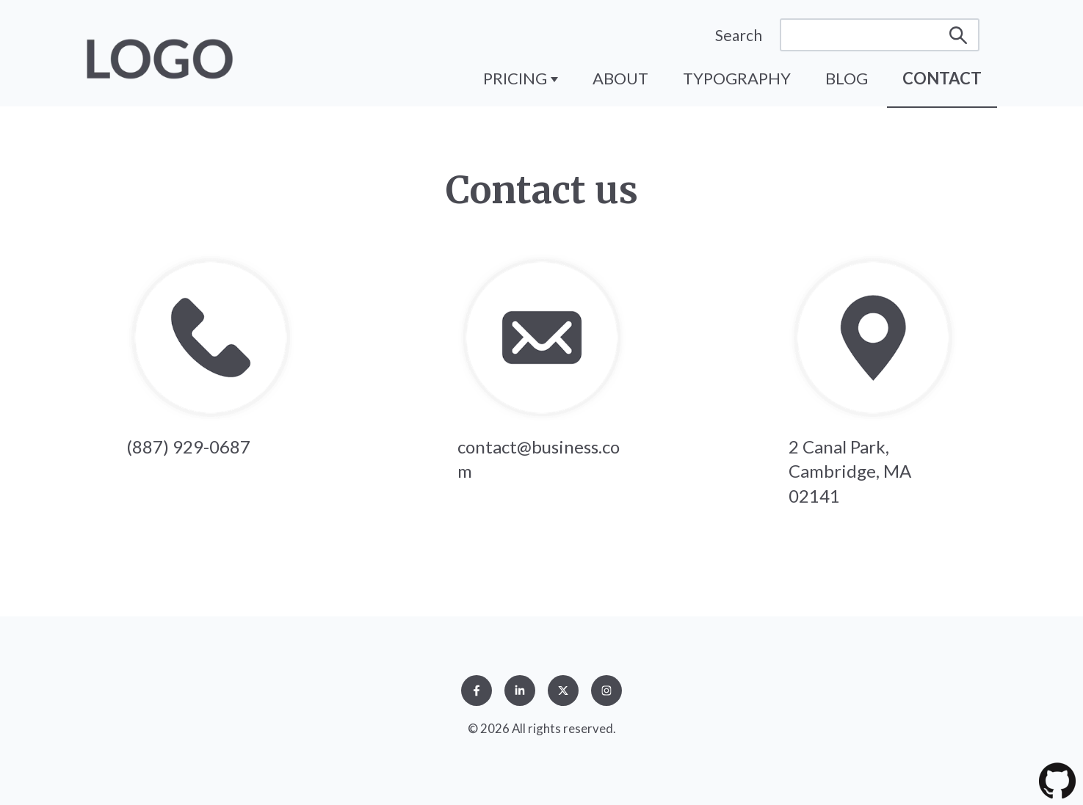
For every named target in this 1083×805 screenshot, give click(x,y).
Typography (737, 78)
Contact (942, 78)
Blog (846, 78)
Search (738, 35)
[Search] (879, 34)
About (620, 78)
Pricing (516, 78)
